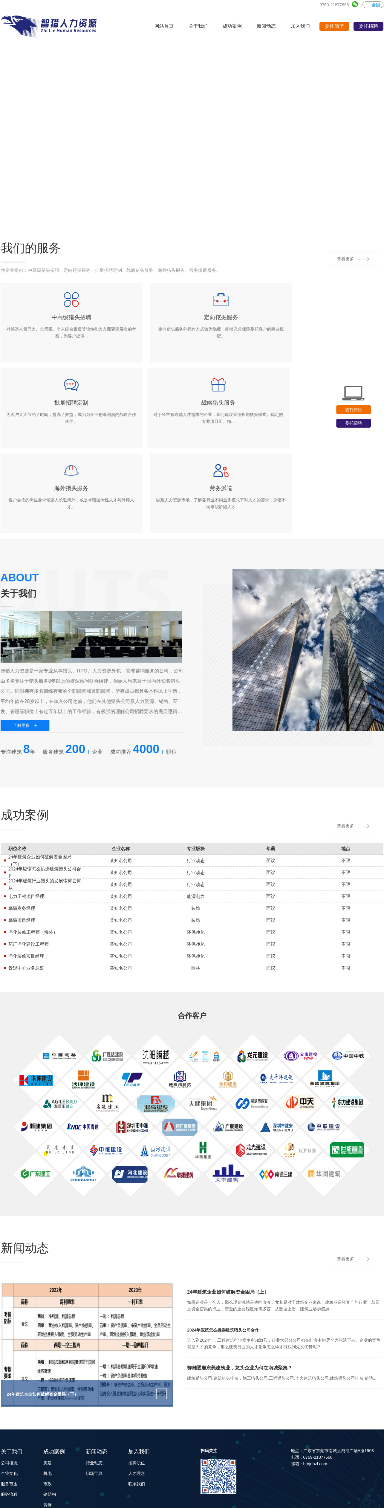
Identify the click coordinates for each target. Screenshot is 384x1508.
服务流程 (9, 1442)
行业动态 (94, 1411)
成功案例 (54, 1400)
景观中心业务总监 (26, 914)
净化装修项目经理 (26, 902)
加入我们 (139, 1400)
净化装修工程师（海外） (33, 879)
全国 (373, 5)
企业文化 (9, 1421)
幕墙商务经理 (21, 855)
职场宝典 (94, 1421)
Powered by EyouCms (116, 1498)
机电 (47, 1421)
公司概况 (9, 1411)
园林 (47, 1463)
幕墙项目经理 (21, 867)
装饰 (47, 1453)
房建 (47, 1411)
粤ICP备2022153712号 (306, 1498)
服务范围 (9, 1432)
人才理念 (136, 1421)
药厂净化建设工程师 (28, 890)
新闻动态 (96, 1400)
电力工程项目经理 (26, 843)
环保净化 (51, 1474)
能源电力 (51, 1484)
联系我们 (136, 1432)
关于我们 (11, 1400)
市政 (47, 1432)
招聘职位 (136, 1411)
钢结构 (49, 1442)
